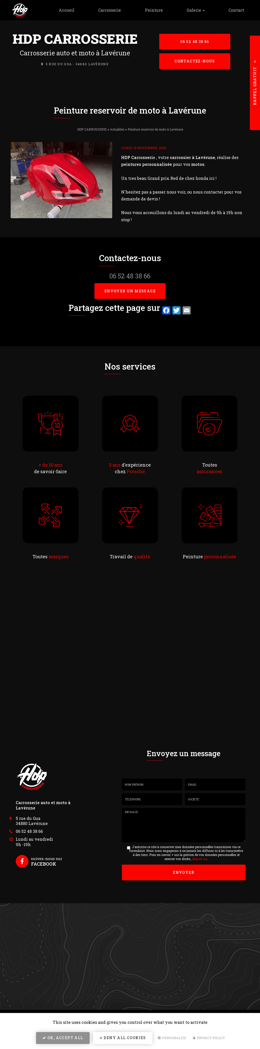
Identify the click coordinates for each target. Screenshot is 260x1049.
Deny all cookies (123, 1037)
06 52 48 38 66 (194, 41)
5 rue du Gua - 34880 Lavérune (77, 64)
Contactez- (194, 61)
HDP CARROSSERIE (92, 129)
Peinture (154, 10)
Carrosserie (109, 10)
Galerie (196, 10)
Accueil (66, 10)
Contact (236, 10)
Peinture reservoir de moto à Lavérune (155, 129)
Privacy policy (209, 1038)
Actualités (117, 129)
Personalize (172, 1038)
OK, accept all (62, 1037)
